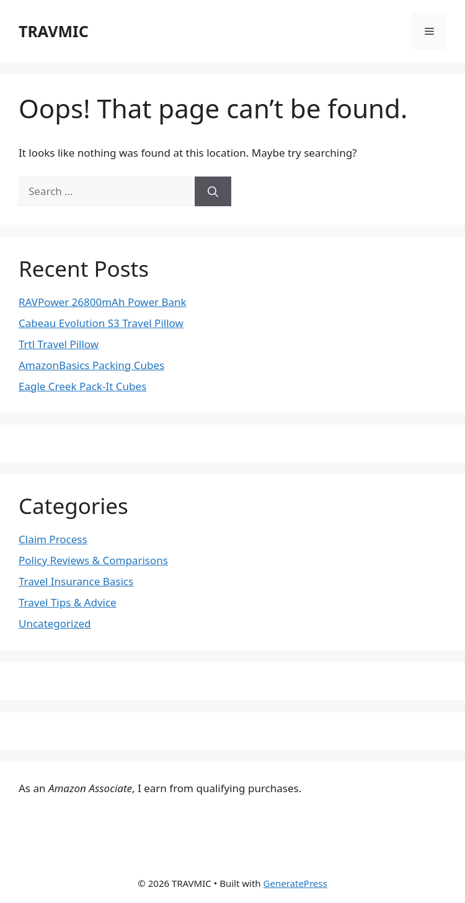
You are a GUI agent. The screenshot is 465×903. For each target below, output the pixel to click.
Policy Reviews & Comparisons (93, 560)
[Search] (213, 191)
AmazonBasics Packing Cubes (91, 365)
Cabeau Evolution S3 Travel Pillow (101, 323)
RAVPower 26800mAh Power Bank (103, 302)
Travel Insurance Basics (76, 581)
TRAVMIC (54, 30)
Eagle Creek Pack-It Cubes (82, 386)
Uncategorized (55, 623)
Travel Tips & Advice (68, 602)
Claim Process (53, 539)
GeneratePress (295, 883)
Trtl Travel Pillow (59, 344)
